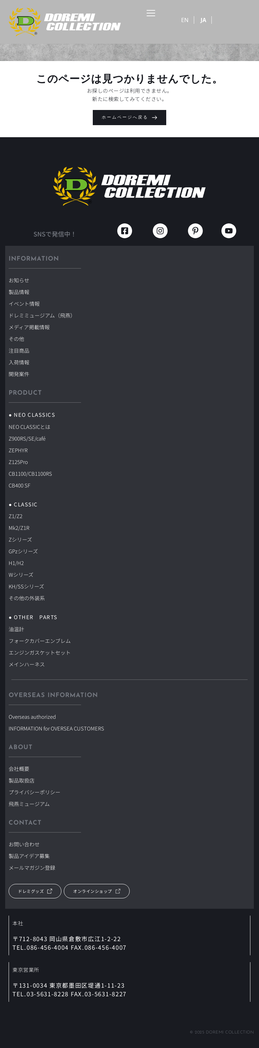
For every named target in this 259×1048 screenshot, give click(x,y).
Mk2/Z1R (19, 527)
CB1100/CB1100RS (30, 473)
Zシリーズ (20, 539)
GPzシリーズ (23, 551)
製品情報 (19, 291)
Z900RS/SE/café (27, 438)
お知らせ (19, 280)
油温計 (16, 629)
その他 (16, 338)
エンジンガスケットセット (40, 652)
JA (203, 20)
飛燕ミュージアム (29, 803)
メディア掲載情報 (29, 327)
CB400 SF (19, 485)
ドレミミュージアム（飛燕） (42, 315)
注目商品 (19, 350)
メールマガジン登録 (32, 867)
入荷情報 (19, 362)
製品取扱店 (21, 780)
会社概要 (19, 768)
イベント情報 (24, 303)
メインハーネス (27, 664)
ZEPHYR (18, 450)
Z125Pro (18, 461)
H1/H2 (16, 562)
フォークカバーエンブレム (40, 640)
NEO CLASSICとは (29, 426)
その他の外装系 (27, 598)
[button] (151, 13)
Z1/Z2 (15, 516)
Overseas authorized (32, 716)
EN (185, 20)
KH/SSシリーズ (26, 586)
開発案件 (19, 373)
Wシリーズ (21, 574)
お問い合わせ (24, 844)
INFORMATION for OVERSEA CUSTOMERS (56, 728)
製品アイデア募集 (29, 855)
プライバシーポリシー (34, 792)
